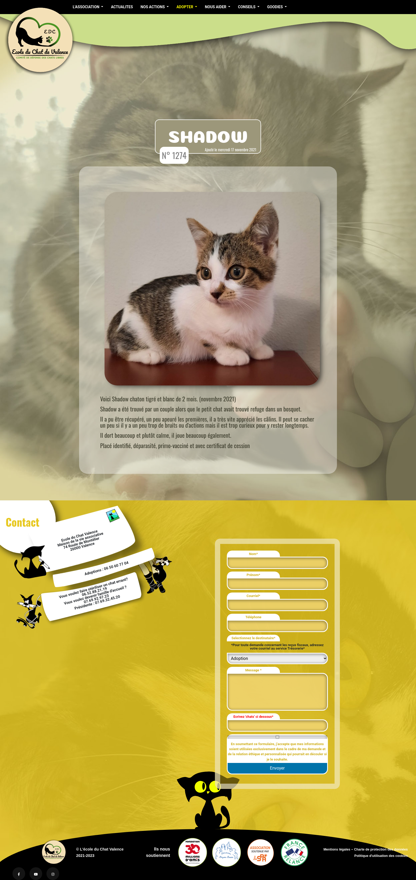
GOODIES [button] (275, 7)
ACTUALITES (122, 7)
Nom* (253, 554)
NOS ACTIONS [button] (153, 7)
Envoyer (277, 768)
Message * (253, 670)
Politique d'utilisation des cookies (381, 856)
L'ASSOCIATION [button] (86, 7)
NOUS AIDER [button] (216, 7)
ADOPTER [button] (185, 7)
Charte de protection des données (381, 849)
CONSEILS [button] (247, 7)
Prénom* (253, 575)
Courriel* (253, 596)
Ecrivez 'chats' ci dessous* (253, 717)
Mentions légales (336, 849)
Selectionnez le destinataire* (253, 638)
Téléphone (253, 617)
